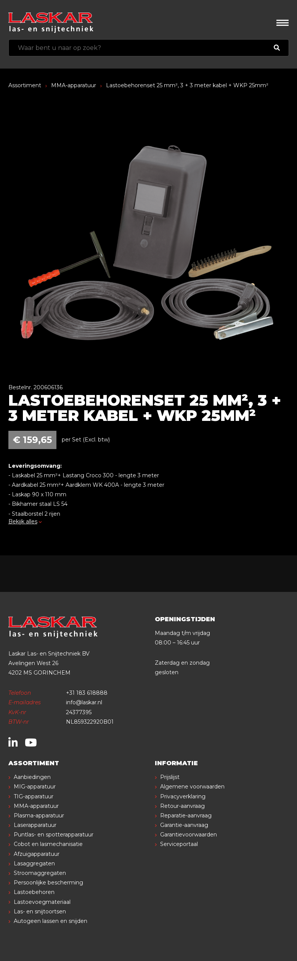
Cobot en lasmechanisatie (48, 844)
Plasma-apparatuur (39, 815)
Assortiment (24, 85)
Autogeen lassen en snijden (50, 921)
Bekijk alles (25, 521)
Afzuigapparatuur (36, 854)
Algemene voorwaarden (192, 786)
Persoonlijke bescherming (48, 882)
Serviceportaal (179, 844)
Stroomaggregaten (40, 873)
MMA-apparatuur (73, 85)
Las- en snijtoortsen (40, 911)
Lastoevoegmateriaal (42, 902)
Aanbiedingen (32, 777)
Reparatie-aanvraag (186, 815)
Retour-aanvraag (182, 806)
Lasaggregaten (34, 863)
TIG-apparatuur (33, 796)
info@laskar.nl (84, 702)
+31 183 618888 (87, 692)
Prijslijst (170, 777)
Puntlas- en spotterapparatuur (53, 834)
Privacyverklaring (182, 796)
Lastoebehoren (34, 892)
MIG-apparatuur (35, 786)
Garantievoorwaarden (188, 834)
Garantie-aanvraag (184, 825)
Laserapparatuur (35, 825)
